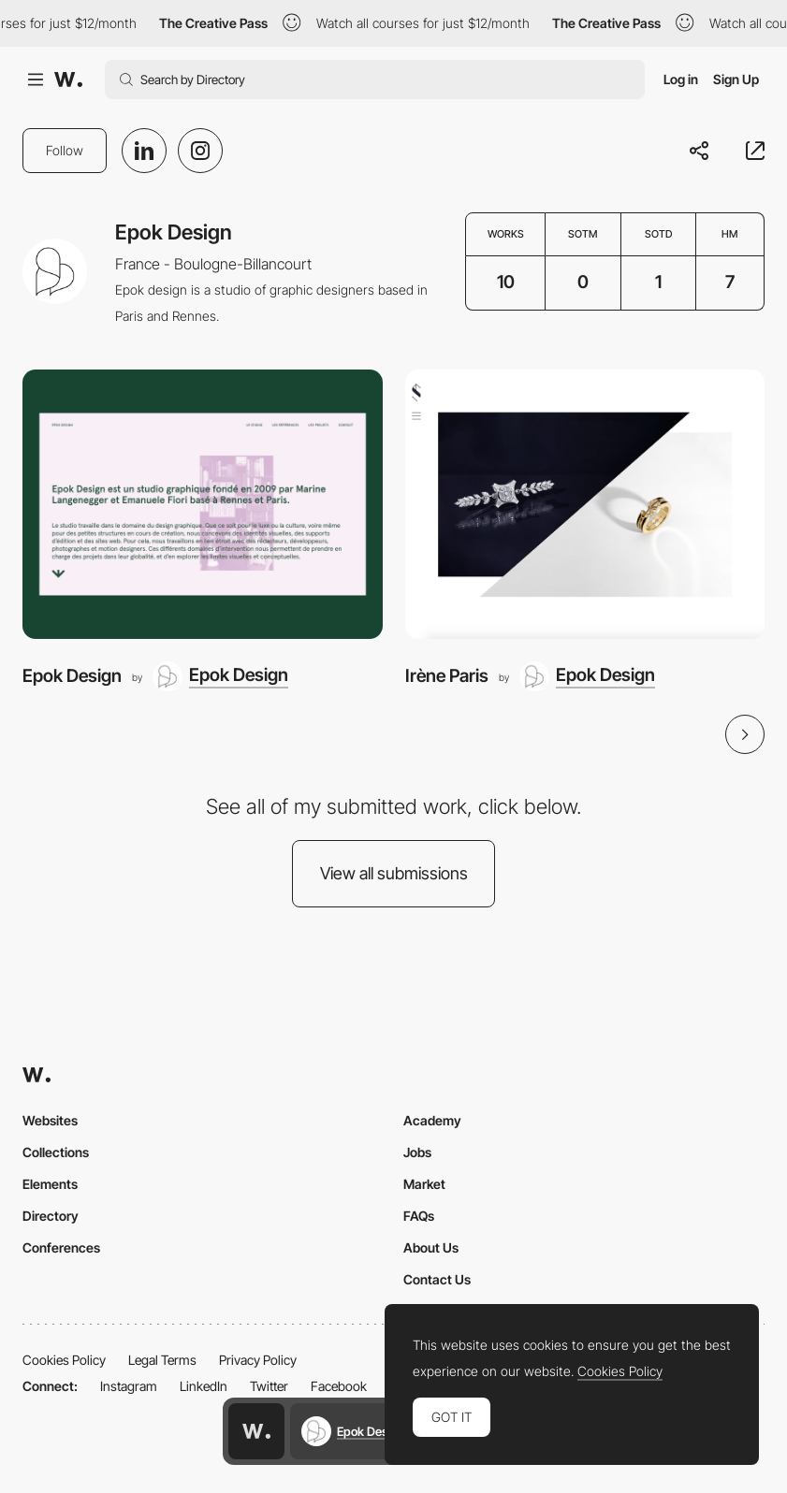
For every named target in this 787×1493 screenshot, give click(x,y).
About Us (431, 1247)
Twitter (269, 1386)
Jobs (417, 1152)
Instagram (128, 1386)
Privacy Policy (258, 1360)
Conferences (61, 1247)
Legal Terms (162, 1360)
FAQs (418, 1216)
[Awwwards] (68, 79)
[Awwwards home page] (256, 1431)
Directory (50, 1216)
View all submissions (394, 873)
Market (424, 1184)
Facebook (339, 1386)
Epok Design (72, 676)
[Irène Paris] (585, 504)
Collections (55, 1152)
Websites (50, 1120)
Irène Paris (446, 676)
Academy (432, 1120)
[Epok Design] (202, 504)
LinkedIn (203, 1386)
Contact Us (437, 1279)
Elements (50, 1184)
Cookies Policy (64, 1360)
